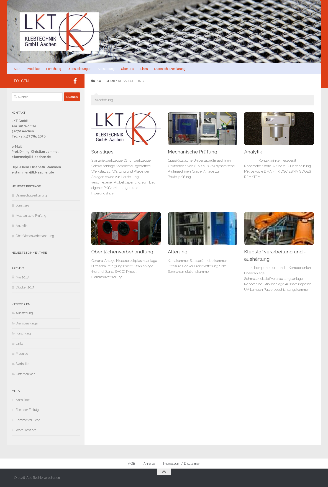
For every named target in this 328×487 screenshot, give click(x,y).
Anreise (149, 464)
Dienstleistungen (79, 69)
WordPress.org (26, 430)
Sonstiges (102, 152)
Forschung (53, 69)
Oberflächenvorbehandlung (122, 252)
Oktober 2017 (25, 287)
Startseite (22, 364)
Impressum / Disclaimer (181, 464)
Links (144, 69)
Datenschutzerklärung (169, 69)
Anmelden (23, 400)
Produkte (33, 69)
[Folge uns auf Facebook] (75, 81)
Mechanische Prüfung (192, 152)
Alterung (177, 252)
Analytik (253, 152)
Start (17, 69)
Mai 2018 (22, 277)
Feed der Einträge (28, 410)
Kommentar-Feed (28, 420)
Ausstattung (106, 69)
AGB (131, 464)
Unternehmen (25, 374)
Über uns (127, 69)
